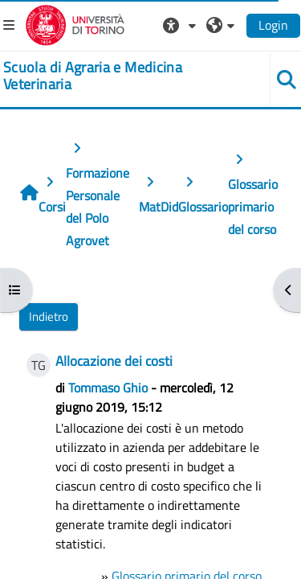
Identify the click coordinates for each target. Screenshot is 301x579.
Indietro (48, 316)
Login (273, 25)
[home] (125, 76)
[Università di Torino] (75, 23)
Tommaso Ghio (108, 387)
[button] (181, 25)
